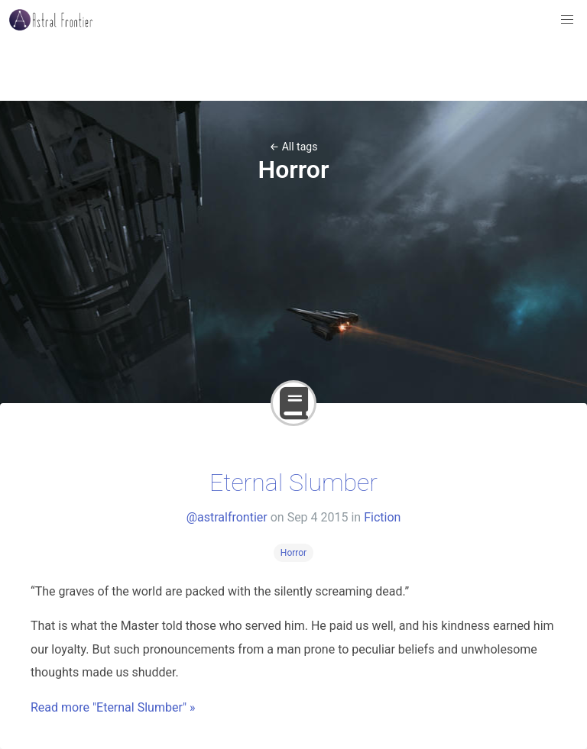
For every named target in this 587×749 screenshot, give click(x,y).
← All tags (294, 146)
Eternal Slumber (293, 482)
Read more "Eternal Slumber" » (113, 707)
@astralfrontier (227, 517)
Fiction (382, 517)
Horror (293, 552)
